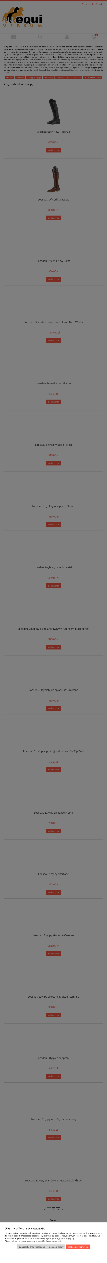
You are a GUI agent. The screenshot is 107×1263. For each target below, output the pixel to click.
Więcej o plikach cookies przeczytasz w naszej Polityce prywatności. (33, 1241)
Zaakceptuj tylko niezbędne (32, 1247)
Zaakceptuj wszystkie (78, 1247)
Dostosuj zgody (56, 1247)
